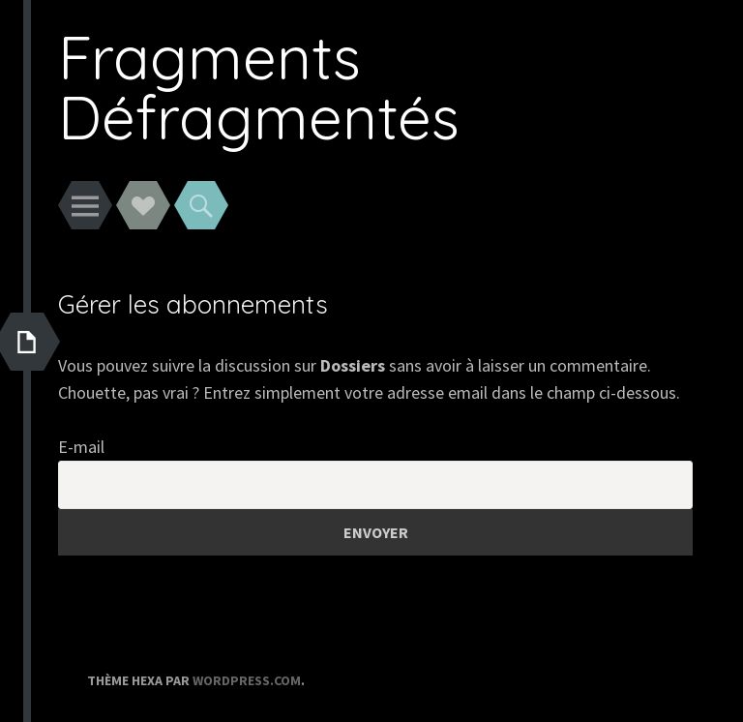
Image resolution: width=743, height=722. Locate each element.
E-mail (81, 447)
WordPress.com (247, 680)
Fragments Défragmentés (259, 86)
